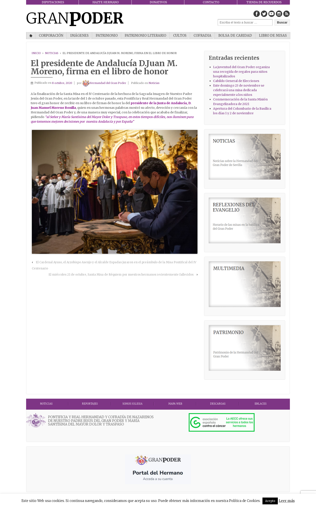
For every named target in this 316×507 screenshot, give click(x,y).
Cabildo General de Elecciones (236, 81)
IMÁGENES (79, 35)
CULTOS (180, 35)
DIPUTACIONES (53, 2)
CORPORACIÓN (51, 35)
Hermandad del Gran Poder (104, 83)
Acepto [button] (270, 501)
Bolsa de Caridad (235, 35)
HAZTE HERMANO (105, 2)
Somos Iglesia (132, 403)
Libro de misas (273, 35)
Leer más (287, 501)
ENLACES (260, 403)
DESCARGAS (217, 403)
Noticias (51, 53)
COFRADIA (202, 35)
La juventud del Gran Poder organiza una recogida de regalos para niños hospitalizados (241, 71)
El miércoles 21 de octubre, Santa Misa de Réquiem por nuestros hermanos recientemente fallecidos (121, 274)
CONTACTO (211, 2)
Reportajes (90, 403)
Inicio (31, 35)
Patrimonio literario (145, 35)
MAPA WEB (175, 403)
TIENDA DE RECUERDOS (264, 2)
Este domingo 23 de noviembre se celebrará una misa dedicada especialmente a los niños (238, 90)
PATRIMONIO (107, 35)
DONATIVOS (158, 2)
